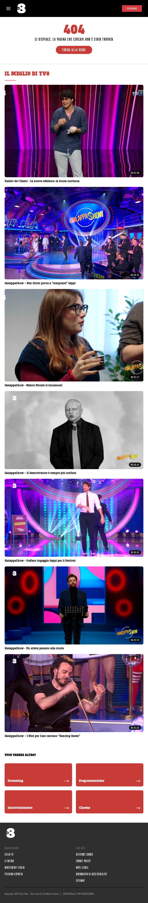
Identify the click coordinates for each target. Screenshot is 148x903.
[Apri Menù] (10, 8)
